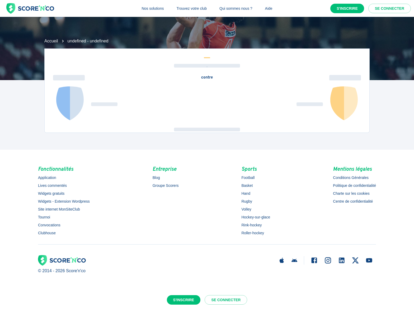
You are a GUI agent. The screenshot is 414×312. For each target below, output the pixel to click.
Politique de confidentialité (354, 185)
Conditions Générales (351, 177)
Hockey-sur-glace (255, 217)
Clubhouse (47, 233)
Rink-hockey (251, 225)
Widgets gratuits (51, 193)
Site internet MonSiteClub (59, 209)
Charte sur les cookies (351, 193)
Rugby (246, 201)
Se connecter (389, 8)
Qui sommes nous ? (235, 8)
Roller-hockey (252, 233)
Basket (247, 185)
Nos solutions (153, 8)
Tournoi (44, 217)
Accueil (51, 41)
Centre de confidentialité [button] (353, 201)
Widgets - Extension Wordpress (64, 201)
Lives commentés (52, 185)
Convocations (49, 225)
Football (248, 177)
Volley (246, 209)
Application (47, 177)
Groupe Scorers (166, 185)
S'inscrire (347, 8)
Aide (268, 8)
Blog (156, 177)
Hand (245, 193)
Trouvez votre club (191, 8)
